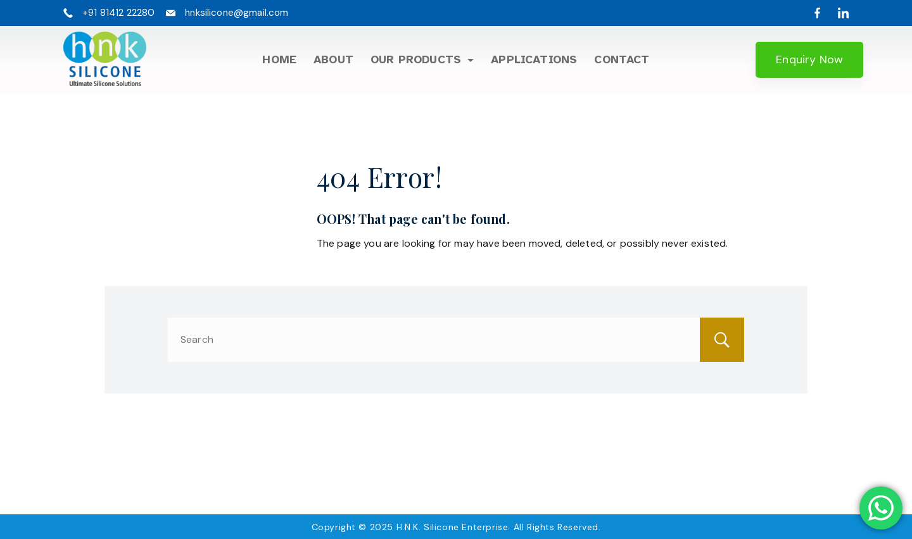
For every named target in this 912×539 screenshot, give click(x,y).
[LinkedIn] (843, 13)
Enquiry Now (809, 59)
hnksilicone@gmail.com (236, 12)
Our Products (422, 59)
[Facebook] (817, 13)
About (333, 59)
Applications (534, 59)
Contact (621, 59)
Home (279, 59)
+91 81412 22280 (118, 12)
